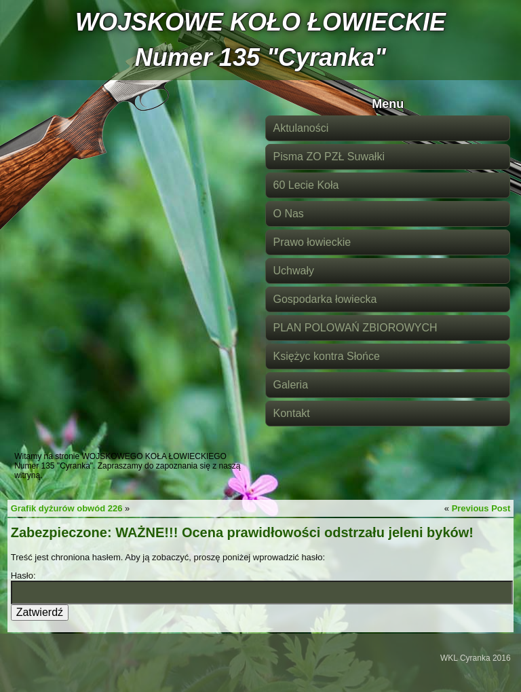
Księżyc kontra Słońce (326, 356)
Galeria (290, 384)
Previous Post (481, 508)
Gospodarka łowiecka (325, 299)
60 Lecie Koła (306, 185)
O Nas (288, 213)
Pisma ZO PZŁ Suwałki (328, 156)
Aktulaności (300, 128)
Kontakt (291, 413)
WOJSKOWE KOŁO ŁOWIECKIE (260, 22)
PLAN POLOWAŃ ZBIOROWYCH (355, 327)
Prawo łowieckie (312, 242)
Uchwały (293, 270)
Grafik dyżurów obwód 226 (67, 508)
